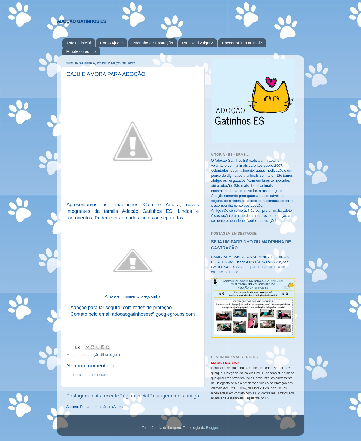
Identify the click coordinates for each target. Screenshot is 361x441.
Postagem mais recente (92, 396)
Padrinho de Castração (152, 43)
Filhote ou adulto (81, 51)
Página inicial (79, 43)
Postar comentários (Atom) (101, 407)
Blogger (212, 428)
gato (116, 355)
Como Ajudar (111, 43)
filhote (106, 355)
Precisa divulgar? (197, 43)
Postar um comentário (90, 375)
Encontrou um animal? (242, 43)
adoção (93, 355)
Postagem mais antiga (174, 396)
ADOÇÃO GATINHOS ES (81, 21)
